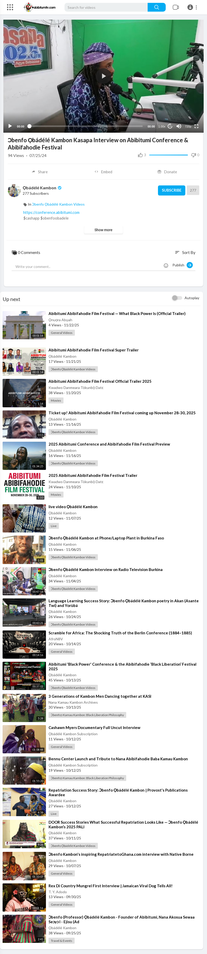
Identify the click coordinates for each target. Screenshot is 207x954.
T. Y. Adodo (58, 891)
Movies (56, 400)
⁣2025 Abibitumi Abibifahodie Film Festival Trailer (93, 474)
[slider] (86, 125)
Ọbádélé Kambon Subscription (73, 733)
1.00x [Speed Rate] (161, 125)
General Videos (62, 332)
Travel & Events (61, 940)
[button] (193, 7)
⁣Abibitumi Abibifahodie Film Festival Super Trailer (94, 349)
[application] (103, 76)
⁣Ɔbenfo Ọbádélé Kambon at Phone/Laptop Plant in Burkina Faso (106, 537)
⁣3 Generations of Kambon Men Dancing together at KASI (100, 695)
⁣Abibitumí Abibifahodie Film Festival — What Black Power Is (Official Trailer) (117, 313)
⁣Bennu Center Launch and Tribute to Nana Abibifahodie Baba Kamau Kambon (118, 758)
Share (39, 171)
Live (54, 525)
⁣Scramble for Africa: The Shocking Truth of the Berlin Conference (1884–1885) (120, 632)
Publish (182, 264)
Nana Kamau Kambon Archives (73, 702)
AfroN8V (56, 638)
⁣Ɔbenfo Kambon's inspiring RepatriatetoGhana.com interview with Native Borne (121, 853)
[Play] (10, 125)
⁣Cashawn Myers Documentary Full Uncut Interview (94, 727)
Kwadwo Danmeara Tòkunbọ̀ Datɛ (76, 387)
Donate (167, 171)
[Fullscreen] (195, 125)
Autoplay (192, 297)
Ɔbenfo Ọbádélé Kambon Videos (58, 203)
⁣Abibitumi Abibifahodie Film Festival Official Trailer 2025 (100, 380)
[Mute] (178, 125)
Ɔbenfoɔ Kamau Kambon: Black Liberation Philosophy (87, 714)
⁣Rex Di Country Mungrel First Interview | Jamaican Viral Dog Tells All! (111, 885)
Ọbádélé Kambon (42, 187)
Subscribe (171, 189)
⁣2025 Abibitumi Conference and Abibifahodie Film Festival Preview (109, 443)
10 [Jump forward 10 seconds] (170, 125)
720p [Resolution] (188, 125)
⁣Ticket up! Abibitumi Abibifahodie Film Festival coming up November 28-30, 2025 (122, 412)
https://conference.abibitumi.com (51, 211)
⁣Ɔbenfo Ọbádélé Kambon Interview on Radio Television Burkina (106, 568)
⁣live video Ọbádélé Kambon (73, 506)
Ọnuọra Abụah (60, 319)
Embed (104, 171)
